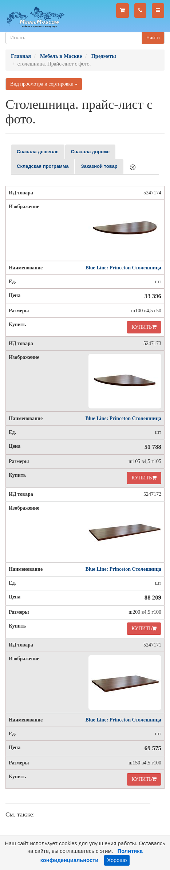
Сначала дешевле (38, 151)
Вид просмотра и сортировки (44, 84)
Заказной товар (99, 166)
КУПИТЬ (144, 327)
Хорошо (117, 860)
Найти (153, 37)
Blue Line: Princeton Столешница (123, 267)
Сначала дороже (90, 151)
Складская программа (42, 166)
